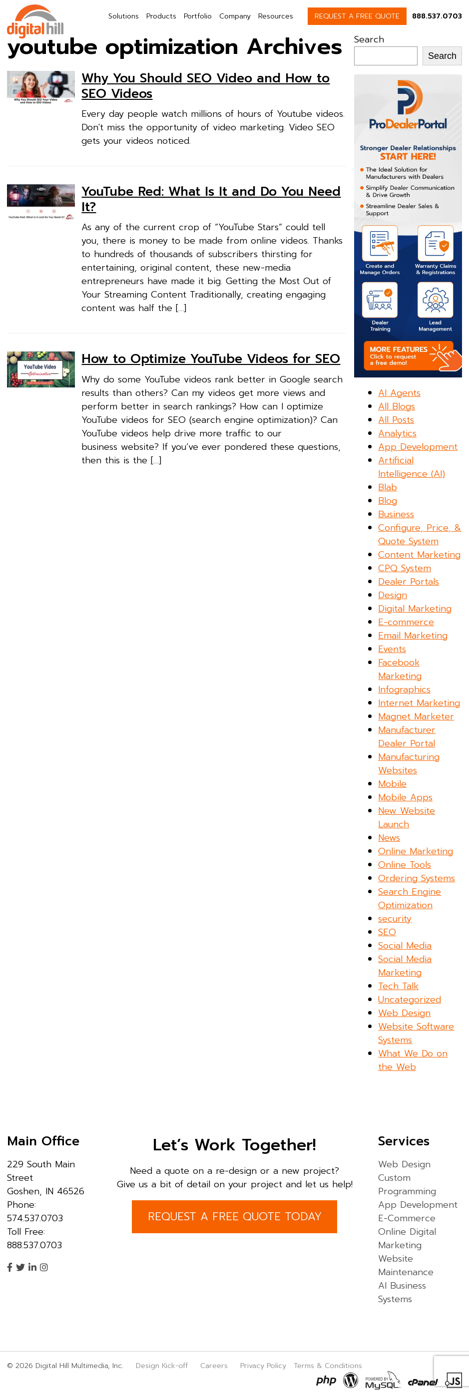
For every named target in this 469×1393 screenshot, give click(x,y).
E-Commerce (407, 1218)
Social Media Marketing (405, 966)
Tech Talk (398, 986)
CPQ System (404, 568)
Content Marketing (419, 555)
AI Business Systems (402, 1292)
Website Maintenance (406, 1265)
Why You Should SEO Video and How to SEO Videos (205, 86)
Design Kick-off (163, 1365)
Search (369, 39)
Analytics (397, 433)
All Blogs (396, 406)
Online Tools (404, 865)
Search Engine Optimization (409, 898)
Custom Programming (407, 1184)
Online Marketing (415, 851)
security (395, 919)
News (389, 838)
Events (392, 649)
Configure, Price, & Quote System (419, 534)
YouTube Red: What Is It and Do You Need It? (211, 199)
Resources (275, 16)
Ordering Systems (416, 878)
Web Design (404, 1013)
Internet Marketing (419, 703)
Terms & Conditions (328, 1365)
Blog (387, 501)
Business (396, 514)
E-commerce (406, 622)
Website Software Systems (416, 1033)
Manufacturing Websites (409, 763)
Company (235, 16)
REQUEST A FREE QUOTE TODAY (235, 1216)
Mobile (392, 784)
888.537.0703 (437, 16)
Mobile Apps (405, 797)
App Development (418, 447)
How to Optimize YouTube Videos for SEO (210, 358)
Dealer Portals (408, 582)
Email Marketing (413, 636)
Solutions (123, 16)
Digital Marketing (415, 609)
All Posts (396, 420)
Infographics (404, 689)
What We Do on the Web (413, 1060)
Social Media (405, 946)
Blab (387, 487)
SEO (387, 932)
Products (161, 16)
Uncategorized (409, 1000)
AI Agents (399, 393)
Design (392, 595)
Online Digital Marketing (407, 1238)
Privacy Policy (263, 1365)
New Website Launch (406, 817)
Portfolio (198, 16)
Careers (214, 1365)
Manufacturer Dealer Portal (407, 736)
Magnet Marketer (416, 716)
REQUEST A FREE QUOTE (357, 16)
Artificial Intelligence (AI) (411, 467)
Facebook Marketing (400, 669)
